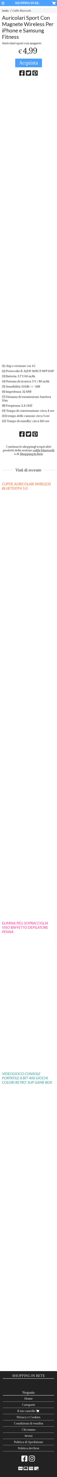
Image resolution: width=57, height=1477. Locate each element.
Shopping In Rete (31, 454)
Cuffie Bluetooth (21, 10)
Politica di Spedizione (28, 1442)
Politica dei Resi (28, 1448)
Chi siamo (28, 1429)
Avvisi (28, 1436)
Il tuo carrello (28, 1411)
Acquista (28, 63)
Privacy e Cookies (28, 1417)
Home (28, 1398)
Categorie (28, 1405)
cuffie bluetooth (43, 450)
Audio (5, 10)
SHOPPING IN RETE (28, 3)
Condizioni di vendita (28, 1423)
